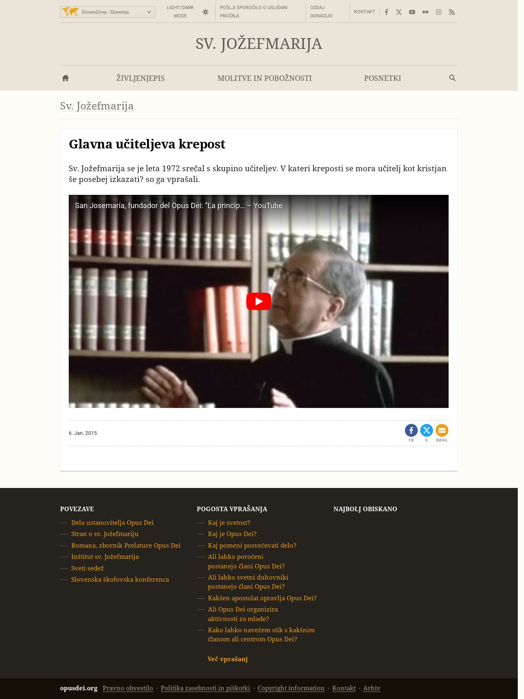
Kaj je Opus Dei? (232, 533)
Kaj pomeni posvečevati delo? (252, 545)
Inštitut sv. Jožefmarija (105, 556)
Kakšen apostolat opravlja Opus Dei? (262, 598)
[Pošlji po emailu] (442, 433)
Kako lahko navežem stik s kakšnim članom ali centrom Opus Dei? (261, 634)
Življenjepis (140, 78)
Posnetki (382, 78)
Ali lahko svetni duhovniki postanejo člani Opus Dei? (248, 582)
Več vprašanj (228, 659)
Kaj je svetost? (229, 522)
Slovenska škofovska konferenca (120, 579)
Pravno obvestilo (128, 688)
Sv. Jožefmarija (259, 44)
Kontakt (364, 12)
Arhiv (372, 688)
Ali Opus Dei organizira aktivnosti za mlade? (243, 614)
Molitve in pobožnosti (264, 78)
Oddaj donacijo (321, 12)
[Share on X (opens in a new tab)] (426, 433)
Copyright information (291, 688)
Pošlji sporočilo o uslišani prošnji (253, 12)
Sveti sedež (87, 567)
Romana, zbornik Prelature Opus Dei (126, 545)
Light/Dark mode (180, 12)
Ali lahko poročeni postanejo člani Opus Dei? (246, 561)
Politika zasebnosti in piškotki (205, 688)
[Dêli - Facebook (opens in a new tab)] (411, 433)
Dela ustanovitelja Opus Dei (112, 522)
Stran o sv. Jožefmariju (105, 533)
